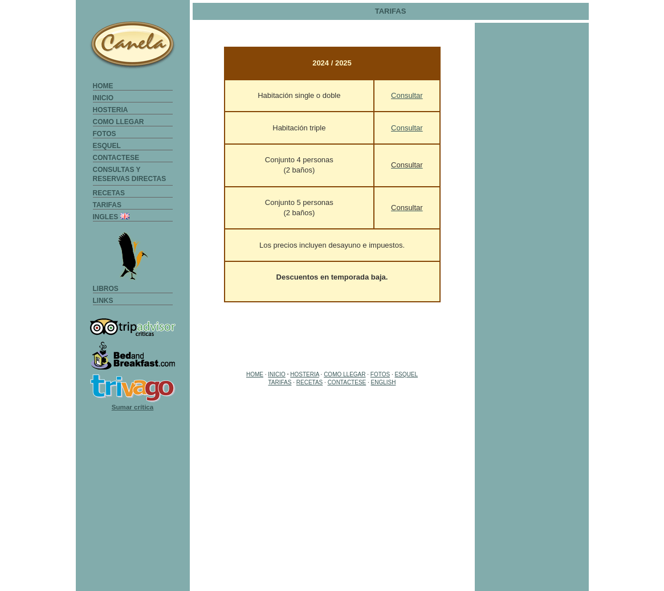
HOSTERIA (110, 110)
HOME (103, 86)
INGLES (111, 217)
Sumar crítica (133, 407)
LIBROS (106, 289)
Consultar (407, 95)
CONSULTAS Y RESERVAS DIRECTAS (129, 170)
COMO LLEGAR (118, 122)
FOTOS (104, 134)
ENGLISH (383, 382)
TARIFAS (107, 205)
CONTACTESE (116, 158)
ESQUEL (107, 146)
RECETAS (109, 193)
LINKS (103, 301)
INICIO (103, 98)
